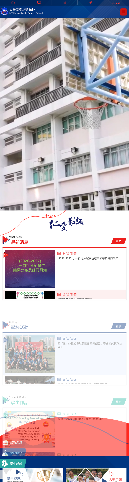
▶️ (2, 207)
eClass (116, 3)
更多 (118, 241)
